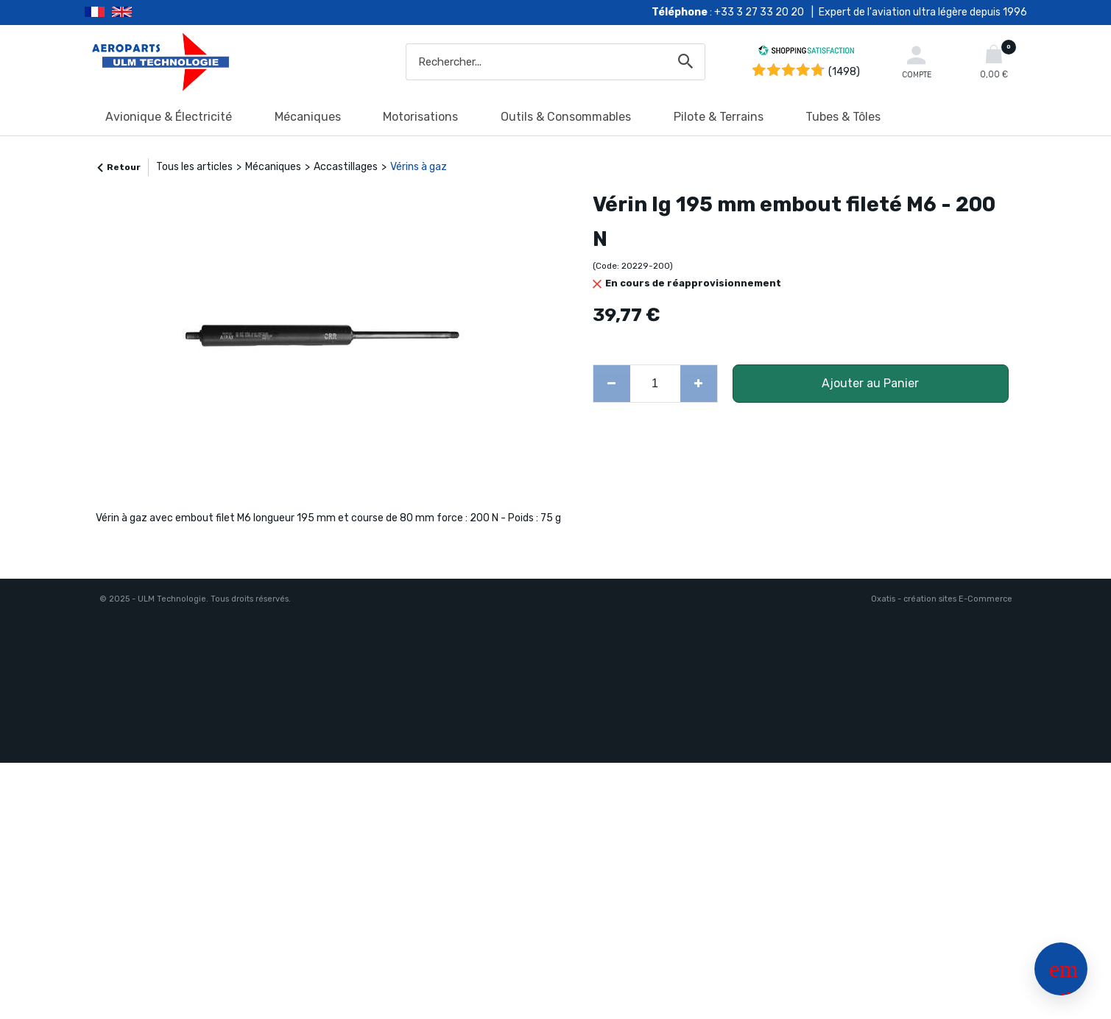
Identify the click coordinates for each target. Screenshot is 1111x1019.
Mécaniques (308, 117)
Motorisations (420, 117)
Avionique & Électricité (168, 117)
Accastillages (346, 167)
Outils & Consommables (566, 117)
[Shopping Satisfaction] (806, 52)
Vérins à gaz (418, 167)
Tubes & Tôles (843, 117)
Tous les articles (194, 167)
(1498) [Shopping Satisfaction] (844, 72)
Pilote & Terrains (718, 117)
